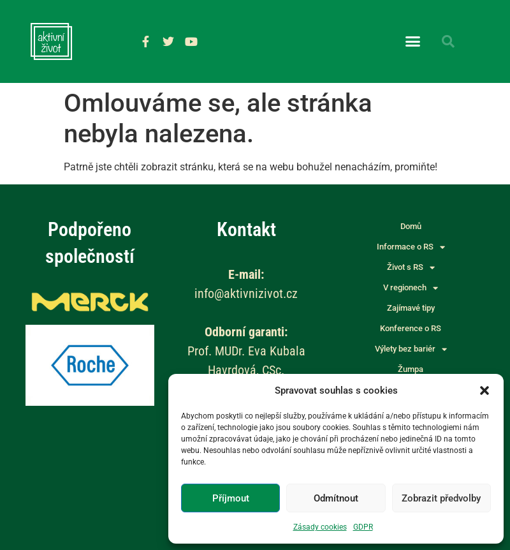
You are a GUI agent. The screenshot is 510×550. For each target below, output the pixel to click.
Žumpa (410, 369)
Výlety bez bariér (411, 349)
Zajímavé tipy (411, 308)
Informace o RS (411, 247)
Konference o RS (410, 328)
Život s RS (411, 267)
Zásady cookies (320, 527)
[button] (484, 390)
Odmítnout (336, 498)
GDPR (363, 527)
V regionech (410, 288)
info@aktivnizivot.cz (246, 293)
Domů (410, 226)
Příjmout (230, 498)
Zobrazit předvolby (441, 498)
